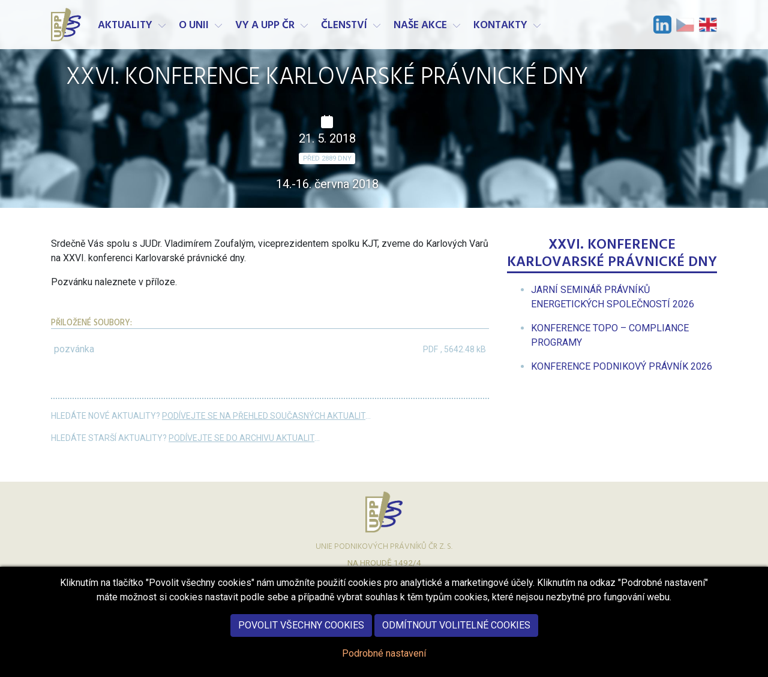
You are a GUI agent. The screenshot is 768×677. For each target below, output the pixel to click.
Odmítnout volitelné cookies (456, 635)
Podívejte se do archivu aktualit (241, 438)
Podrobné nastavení (384, 663)
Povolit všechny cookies (301, 635)
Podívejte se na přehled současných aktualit (263, 416)
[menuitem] (621, 366)
